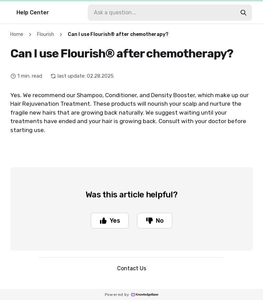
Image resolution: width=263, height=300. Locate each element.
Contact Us (131, 268)
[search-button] (243, 12)
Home (16, 34)
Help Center (32, 12)
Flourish (45, 34)
